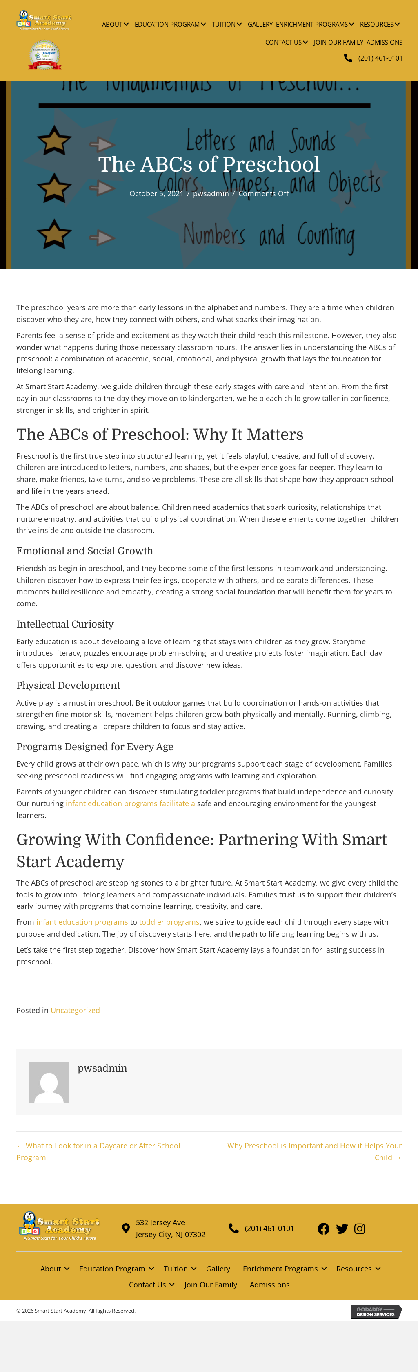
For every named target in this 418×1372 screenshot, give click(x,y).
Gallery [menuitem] (218, 1268)
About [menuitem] (50, 1268)
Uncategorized (75, 1010)
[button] (126, 24)
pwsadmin (211, 193)
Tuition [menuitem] (176, 1268)
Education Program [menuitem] (112, 1268)
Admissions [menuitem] (270, 1284)
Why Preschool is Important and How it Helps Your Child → (314, 1151)
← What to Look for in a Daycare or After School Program (98, 1151)
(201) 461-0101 (380, 58)
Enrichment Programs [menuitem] (280, 1268)
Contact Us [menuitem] (147, 1284)
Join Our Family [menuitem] (211, 1284)
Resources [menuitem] (354, 1268)
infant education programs (112, 803)
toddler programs (169, 922)
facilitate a (176, 803)
